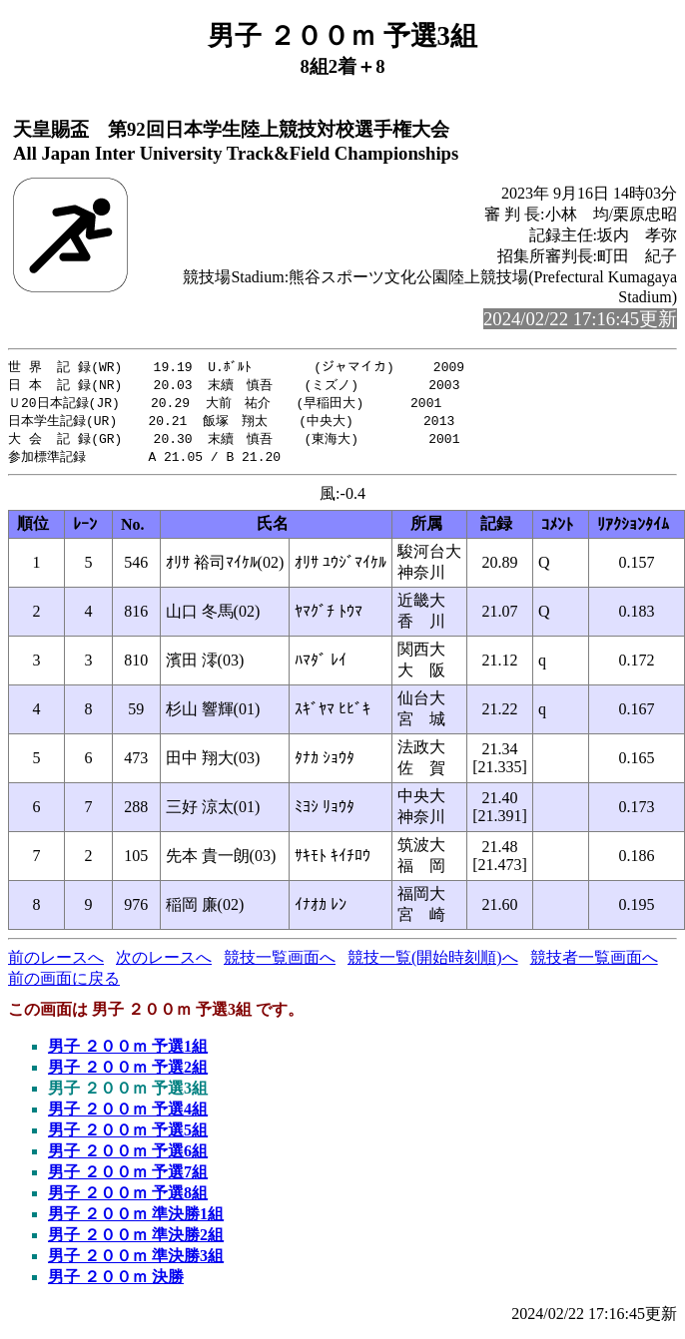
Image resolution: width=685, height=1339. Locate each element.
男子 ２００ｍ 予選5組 (128, 1135)
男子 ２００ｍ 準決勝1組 (136, 1219)
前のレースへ (56, 963)
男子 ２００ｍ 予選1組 (128, 1052)
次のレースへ (164, 963)
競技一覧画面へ (280, 963)
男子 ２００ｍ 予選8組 (128, 1198)
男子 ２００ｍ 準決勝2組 (136, 1240)
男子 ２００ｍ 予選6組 (128, 1156)
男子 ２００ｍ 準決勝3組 (136, 1261)
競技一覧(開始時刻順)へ (432, 963)
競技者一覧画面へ (594, 963)
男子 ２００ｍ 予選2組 (128, 1073)
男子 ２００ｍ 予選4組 (128, 1115)
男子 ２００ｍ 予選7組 (128, 1177)
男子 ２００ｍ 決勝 (116, 1282)
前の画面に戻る (64, 984)
